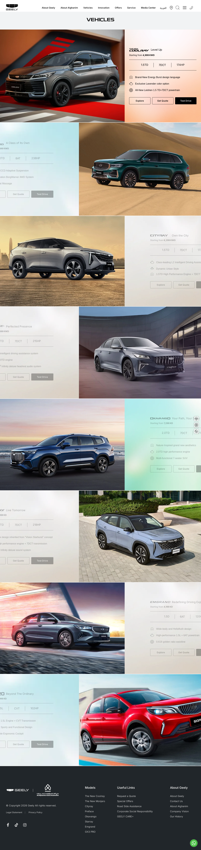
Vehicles (88, 7)
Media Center (148, 7)
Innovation (103, 7)
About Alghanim (69, 7)
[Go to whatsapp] (194, 843)
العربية (163, 7)
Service (131, 7)
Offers (118, 7)
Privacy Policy (35, 812)
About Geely (48, 7)
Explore (143, 100)
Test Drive (188, 100)
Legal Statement (14, 812)
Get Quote (165, 100)
